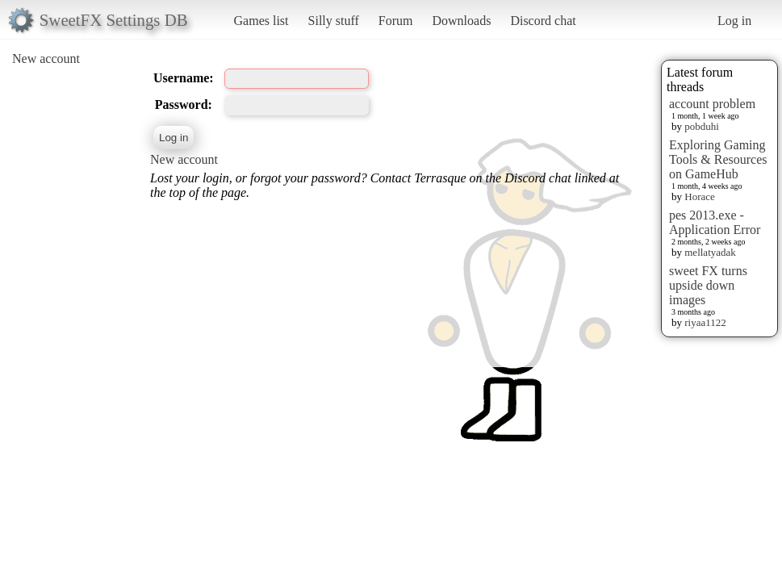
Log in (734, 20)
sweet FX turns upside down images (708, 285)
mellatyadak (710, 252)
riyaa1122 (705, 322)
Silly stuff (333, 20)
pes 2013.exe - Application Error (714, 222)
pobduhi (701, 126)
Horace (699, 196)
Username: (183, 78)
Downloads (461, 20)
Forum (395, 20)
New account (46, 58)
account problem (712, 104)
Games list (261, 20)
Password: (183, 104)
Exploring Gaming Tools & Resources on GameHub (718, 159)
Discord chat (542, 20)
